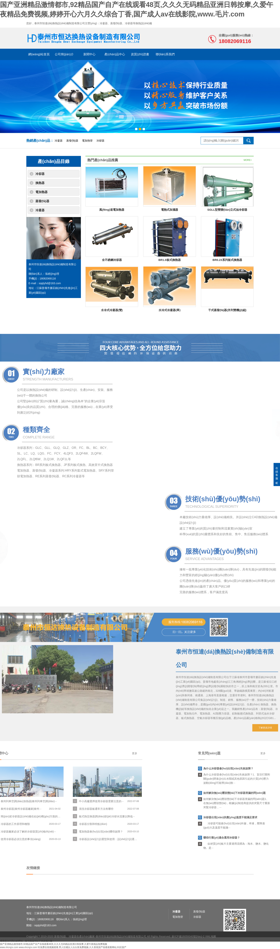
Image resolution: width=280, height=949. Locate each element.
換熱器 (40, 183)
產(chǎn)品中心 (114, 54)
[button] (136, 129)
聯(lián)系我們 (165, 54)
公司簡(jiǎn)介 (64, 54)
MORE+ (248, 160)
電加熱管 (87, 140)
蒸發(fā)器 (72, 140)
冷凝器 (59, 140)
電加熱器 (41, 192)
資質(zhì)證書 (140, 54)
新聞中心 (89, 54)
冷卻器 (100, 140)
